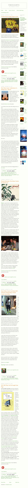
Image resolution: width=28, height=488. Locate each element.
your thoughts (6, 362)
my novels (16, 407)
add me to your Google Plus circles (12, 369)
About (6, 10)
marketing (8, 477)
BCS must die (7, 378)
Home (2, 10)
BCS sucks (12, 378)
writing (10, 175)
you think (13, 268)
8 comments (4, 474)
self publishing (13, 477)
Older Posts (17, 482)
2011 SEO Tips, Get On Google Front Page (9, 386)
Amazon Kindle (7, 172)
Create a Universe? (12, 10)
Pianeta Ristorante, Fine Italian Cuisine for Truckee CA (10, 182)
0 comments (4, 78)
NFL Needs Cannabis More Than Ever (23, 19)
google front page (9, 476)
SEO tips (6, 478)
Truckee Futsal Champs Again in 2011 (9, 16)
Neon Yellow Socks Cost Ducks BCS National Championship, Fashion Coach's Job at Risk (9, 292)
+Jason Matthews (4, 75)
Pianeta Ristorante (8, 284)
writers (6, 175)
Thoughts (14, 5)
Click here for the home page (5, 66)
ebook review (13, 172)
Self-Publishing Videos (5, 12)
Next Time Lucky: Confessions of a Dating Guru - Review (9, 88)
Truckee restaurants (13, 285)
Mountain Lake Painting (9, 39)
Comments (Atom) (9, 484)
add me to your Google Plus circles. (8, 73)
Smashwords (3, 447)
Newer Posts (3, 482)
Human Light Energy (20, 10)
